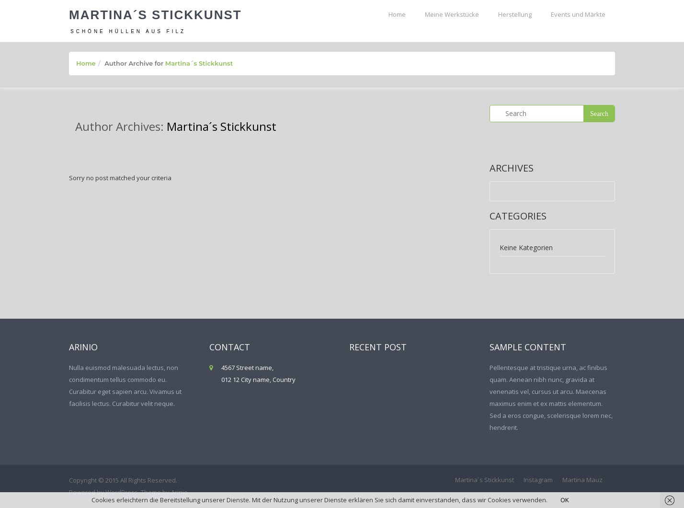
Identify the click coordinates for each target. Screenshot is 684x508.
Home (397, 14)
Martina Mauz (582, 479)
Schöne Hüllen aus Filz (128, 31)
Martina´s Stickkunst (155, 15)
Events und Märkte (578, 14)
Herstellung (515, 14)
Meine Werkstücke (452, 14)
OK (564, 500)
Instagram (538, 479)
